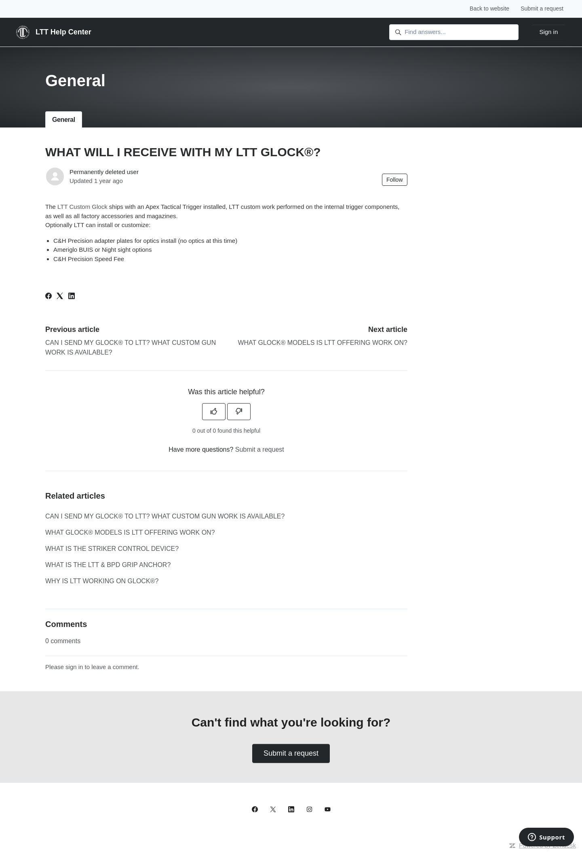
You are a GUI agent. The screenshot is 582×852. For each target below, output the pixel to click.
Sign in (548, 31)
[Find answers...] (454, 32)
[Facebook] (48, 296)
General (63, 119)
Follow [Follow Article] (394, 179)
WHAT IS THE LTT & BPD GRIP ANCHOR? (108, 564)
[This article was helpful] (214, 411)
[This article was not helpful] (239, 411)
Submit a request (542, 8)
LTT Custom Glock (82, 206)
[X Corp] (60, 296)
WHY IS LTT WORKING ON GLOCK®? (101, 581)
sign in (74, 666)
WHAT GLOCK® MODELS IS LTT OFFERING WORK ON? (322, 342)
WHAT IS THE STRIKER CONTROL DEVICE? (112, 548)
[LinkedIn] (71, 296)
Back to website (489, 8)
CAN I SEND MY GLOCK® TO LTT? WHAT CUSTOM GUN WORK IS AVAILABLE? (165, 516)
